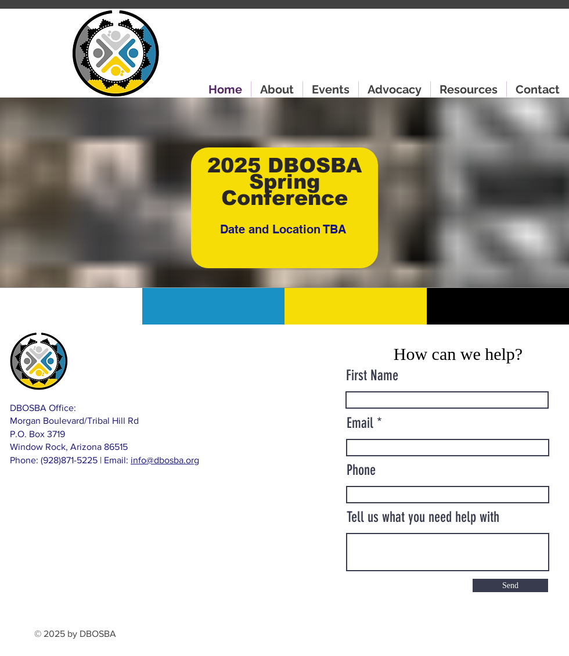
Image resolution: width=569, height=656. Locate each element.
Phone (361, 470)
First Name (372, 375)
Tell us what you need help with (423, 517)
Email (360, 423)
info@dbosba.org (165, 460)
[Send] (510, 585)
